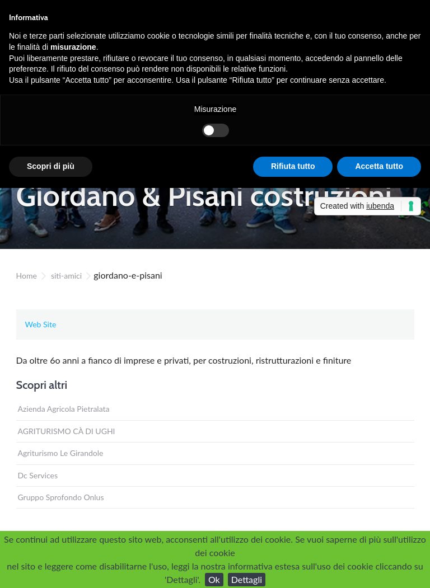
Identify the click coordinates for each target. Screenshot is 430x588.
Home (26, 275)
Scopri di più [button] (50, 166)
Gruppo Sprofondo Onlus (61, 497)
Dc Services (38, 475)
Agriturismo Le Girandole (61, 453)
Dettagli (246, 579)
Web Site (41, 324)
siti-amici (66, 275)
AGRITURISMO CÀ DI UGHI (66, 431)
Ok (214, 579)
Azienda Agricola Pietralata (64, 408)
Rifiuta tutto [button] (293, 166)
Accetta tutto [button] (379, 166)
